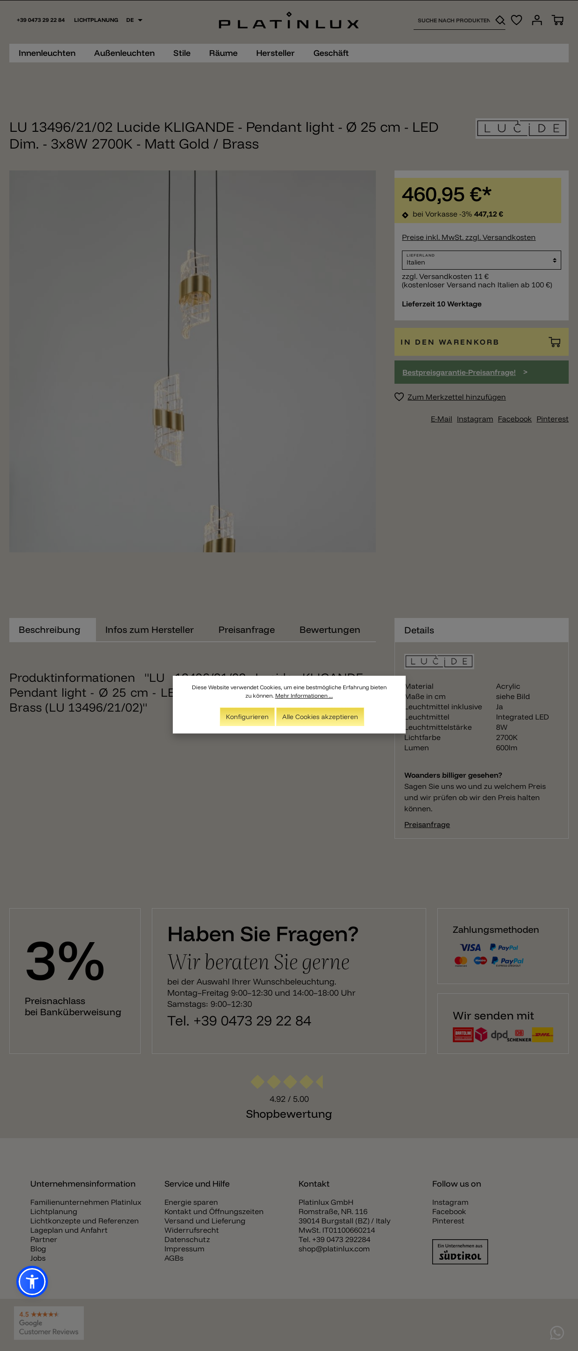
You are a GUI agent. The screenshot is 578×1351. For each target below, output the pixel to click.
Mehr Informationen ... (304, 695)
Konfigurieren (247, 717)
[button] (32, 1281)
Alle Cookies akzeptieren (320, 717)
